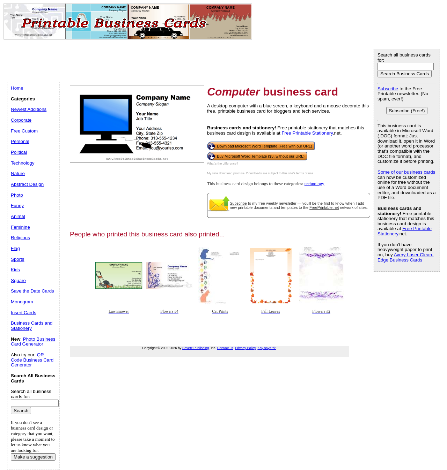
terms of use (305, 173)
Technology (22, 163)
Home (17, 88)
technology (314, 183)
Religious (20, 237)
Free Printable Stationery (306, 133)
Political (19, 152)
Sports (17, 259)
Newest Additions (28, 109)
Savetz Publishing (195, 348)
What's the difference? (222, 163)
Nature (18, 173)
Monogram (22, 301)
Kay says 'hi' (266, 348)
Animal (18, 216)
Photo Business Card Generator (33, 341)
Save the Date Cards (32, 291)
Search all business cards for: (404, 57)
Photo (17, 195)
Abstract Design (27, 184)
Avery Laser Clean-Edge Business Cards (406, 257)
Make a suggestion (33, 457)
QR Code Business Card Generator (32, 359)
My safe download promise (225, 173)
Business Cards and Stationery (31, 325)
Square (18, 280)
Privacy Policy (245, 348)
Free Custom (24, 131)
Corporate (21, 120)
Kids (15, 269)
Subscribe (238, 203)
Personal (20, 141)
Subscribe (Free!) (407, 110)
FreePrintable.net (324, 207)
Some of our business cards (406, 172)
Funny (17, 205)
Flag (15, 248)
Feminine (20, 227)
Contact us (225, 348)
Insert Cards (23, 312)
